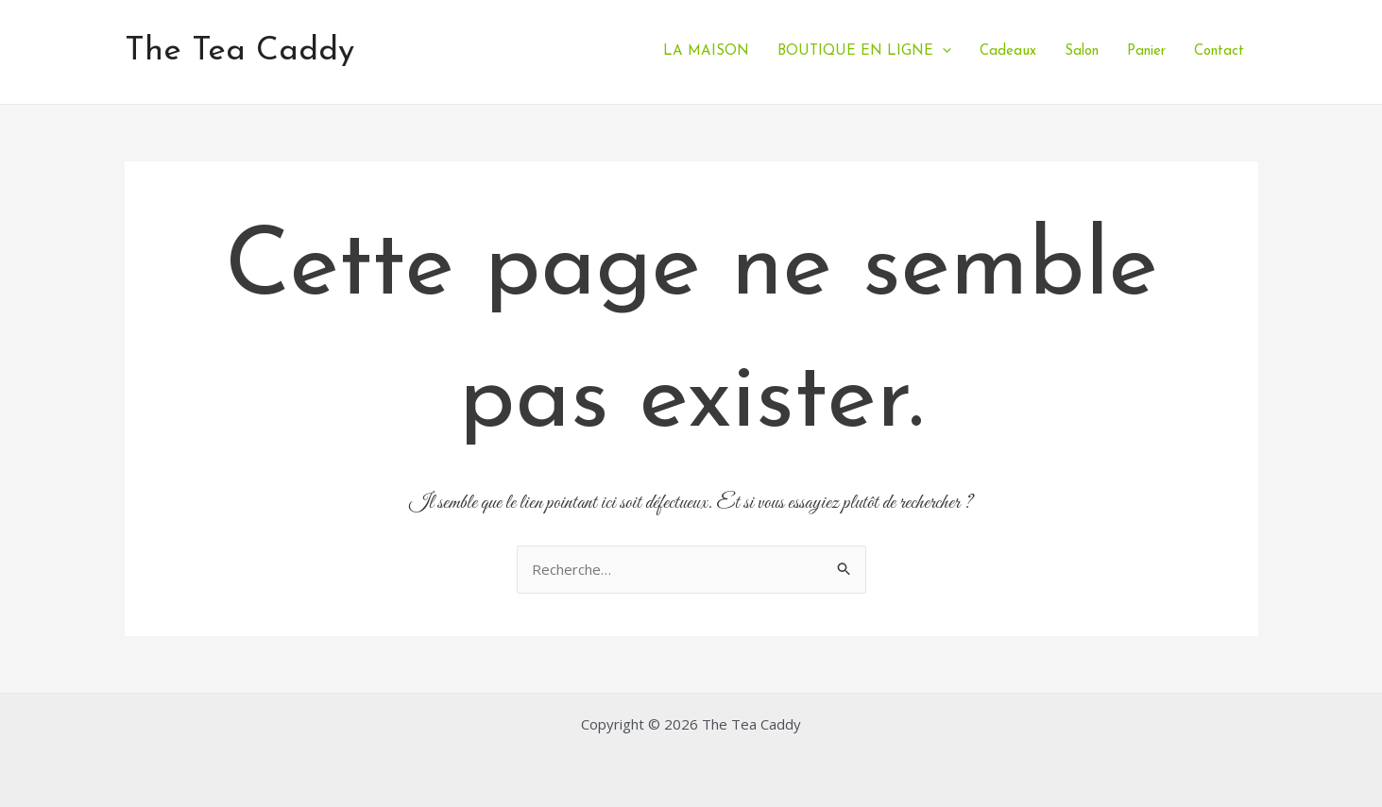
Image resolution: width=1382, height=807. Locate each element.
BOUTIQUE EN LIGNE (864, 51)
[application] (942, 51)
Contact (1219, 51)
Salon (1082, 51)
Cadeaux (1008, 51)
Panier (1146, 51)
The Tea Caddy (239, 51)
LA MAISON (706, 51)
